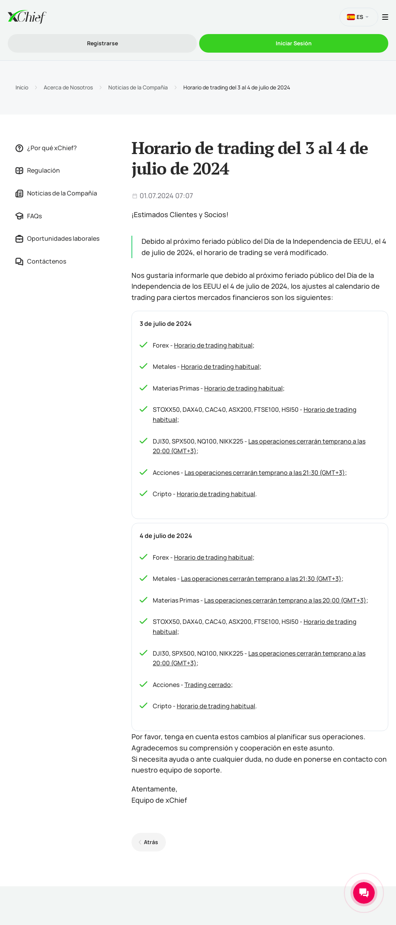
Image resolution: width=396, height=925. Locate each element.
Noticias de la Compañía (138, 87)
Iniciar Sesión (294, 43)
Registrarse (102, 43)
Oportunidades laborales (57, 238)
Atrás (151, 842)
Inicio (21, 87)
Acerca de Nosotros (68, 87)
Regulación (37, 170)
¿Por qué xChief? (46, 148)
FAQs (28, 216)
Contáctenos (40, 261)
